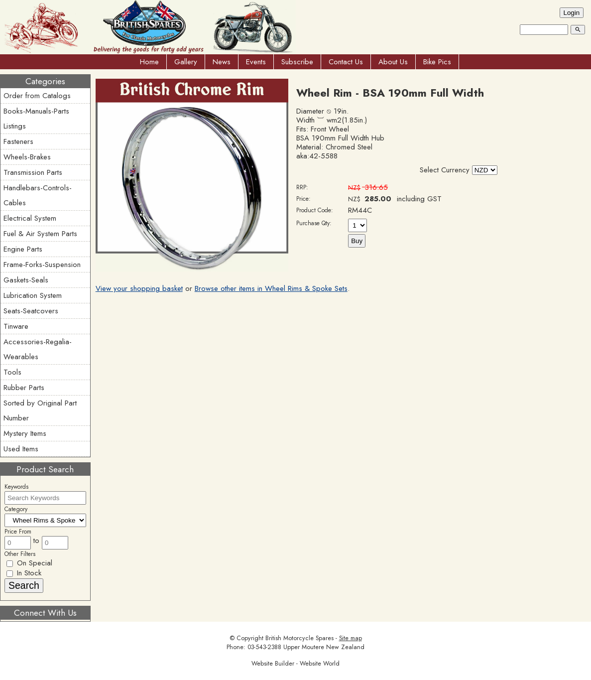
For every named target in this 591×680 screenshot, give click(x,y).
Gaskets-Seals (25, 279)
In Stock (23, 572)
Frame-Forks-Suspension (42, 264)
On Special (29, 562)
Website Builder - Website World (295, 663)
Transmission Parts (32, 172)
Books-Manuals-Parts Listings (36, 119)
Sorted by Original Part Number (40, 410)
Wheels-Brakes (27, 156)
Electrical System (29, 218)
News (222, 61)
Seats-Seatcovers (30, 310)
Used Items (20, 448)
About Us (393, 61)
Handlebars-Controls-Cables (37, 195)
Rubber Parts (23, 387)
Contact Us (346, 61)
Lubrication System (32, 295)
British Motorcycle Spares (299, 638)
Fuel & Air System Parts (40, 233)
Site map (350, 638)
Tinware (15, 326)
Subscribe (297, 61)
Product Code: (314, 210)
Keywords (16, 486)
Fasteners (18, 141)
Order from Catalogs (37, 95)
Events (256, 61)
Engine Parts (22, 249)
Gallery (185, 61)
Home (149, 61)
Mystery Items (24, 433)
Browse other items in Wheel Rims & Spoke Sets (271, 288)
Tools (12, 372)
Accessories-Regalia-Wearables (37, 349)
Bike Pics (437, 61)
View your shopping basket (139, 288)
